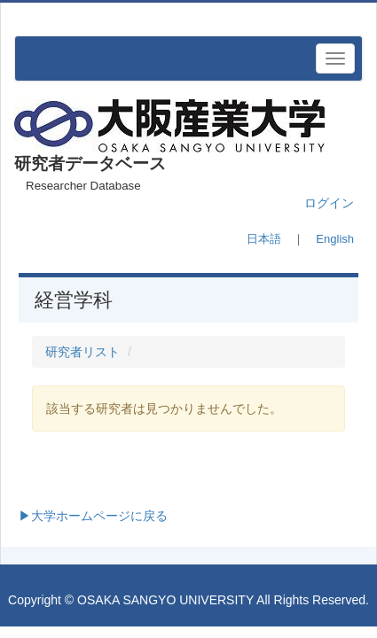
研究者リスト (82, 352)
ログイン (329, 203)
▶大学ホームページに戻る (93, 516)
